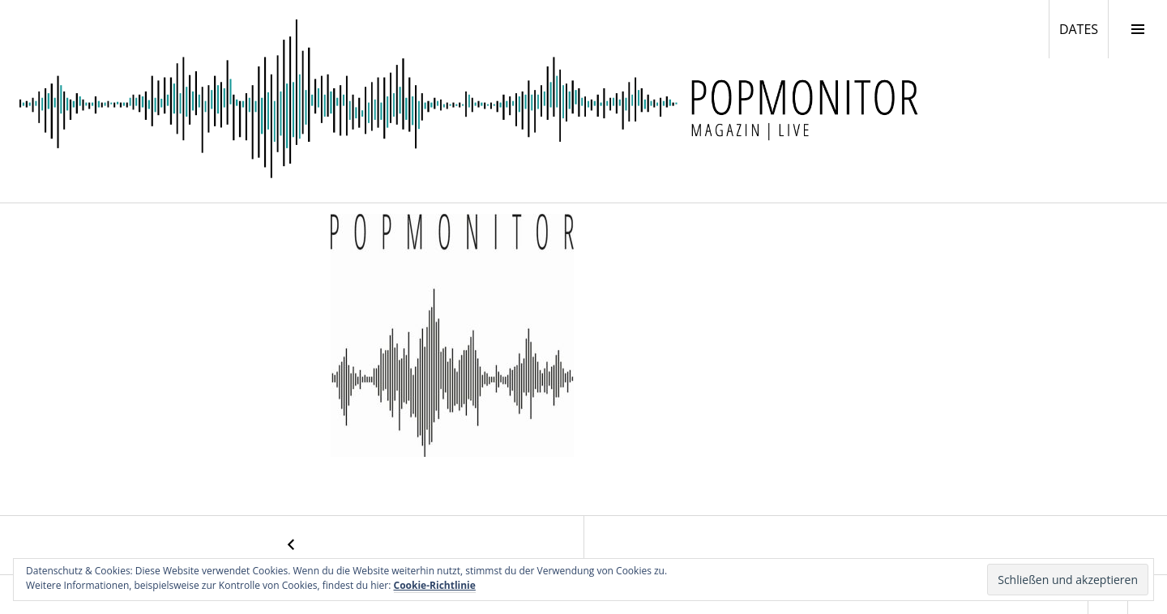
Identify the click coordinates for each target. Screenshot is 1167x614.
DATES (1083, 28)
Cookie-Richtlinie (435, 585)
